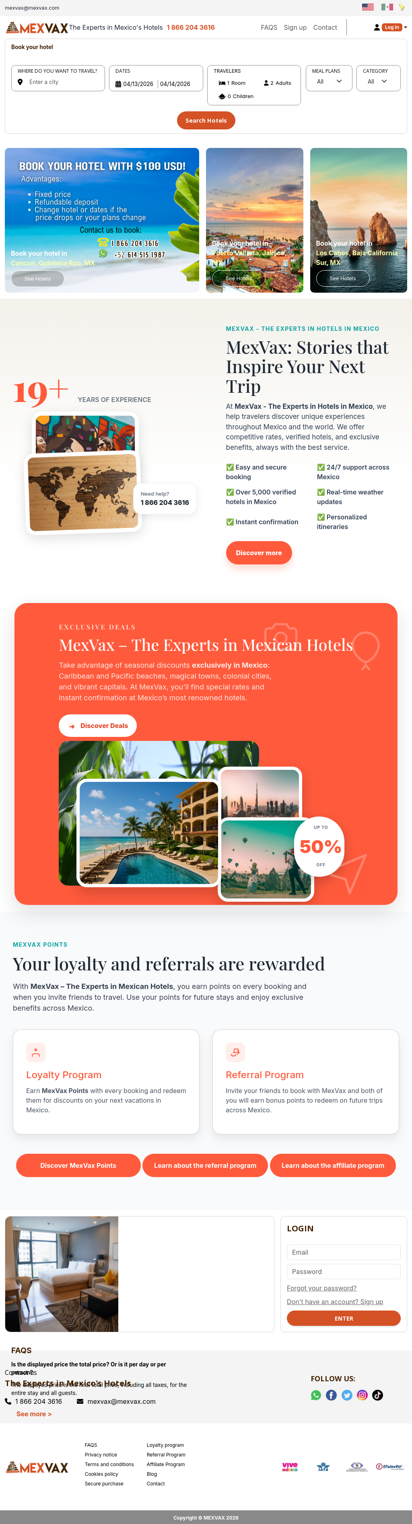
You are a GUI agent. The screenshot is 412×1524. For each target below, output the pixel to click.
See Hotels (38, 276)
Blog (152, 1472)
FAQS (269, 27)
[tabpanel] (206, 85)
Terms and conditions (109, 1462)
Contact (325, 27)
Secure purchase (104, 1481)
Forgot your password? (322, 1286)
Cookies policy (101, 1472)
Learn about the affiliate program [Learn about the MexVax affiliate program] (333, 1163)
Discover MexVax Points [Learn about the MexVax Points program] (78, 1163)
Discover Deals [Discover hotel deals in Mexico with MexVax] (98, 723)
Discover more (259, 550)
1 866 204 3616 (191, 27)
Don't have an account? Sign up (335, 1299)
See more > (34, 1411)
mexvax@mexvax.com (116, 1399)
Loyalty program (165, 1443)
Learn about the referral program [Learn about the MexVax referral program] (205, 1163)
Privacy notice (101, 1452)
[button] (254, 89)
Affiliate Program (166, 1462)
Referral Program (166, 1452)
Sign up (295, 27)
